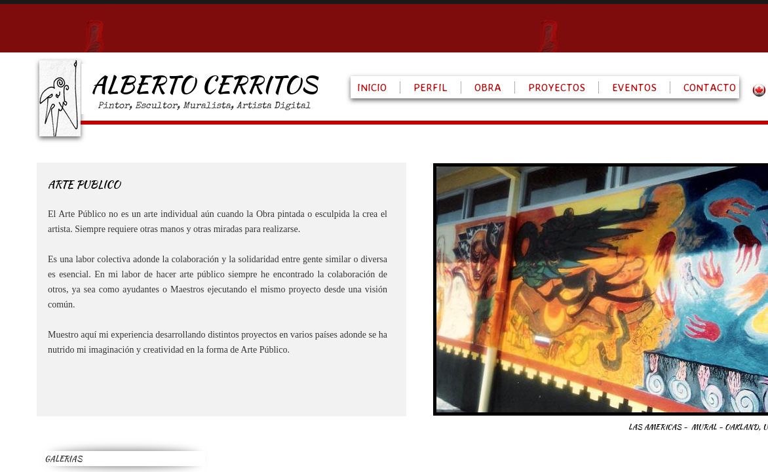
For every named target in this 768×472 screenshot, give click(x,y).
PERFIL (430, 87)
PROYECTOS (556, 87)
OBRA (487, 87)
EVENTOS (634, 87)
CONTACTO (709, 87)
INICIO (372, 87)
